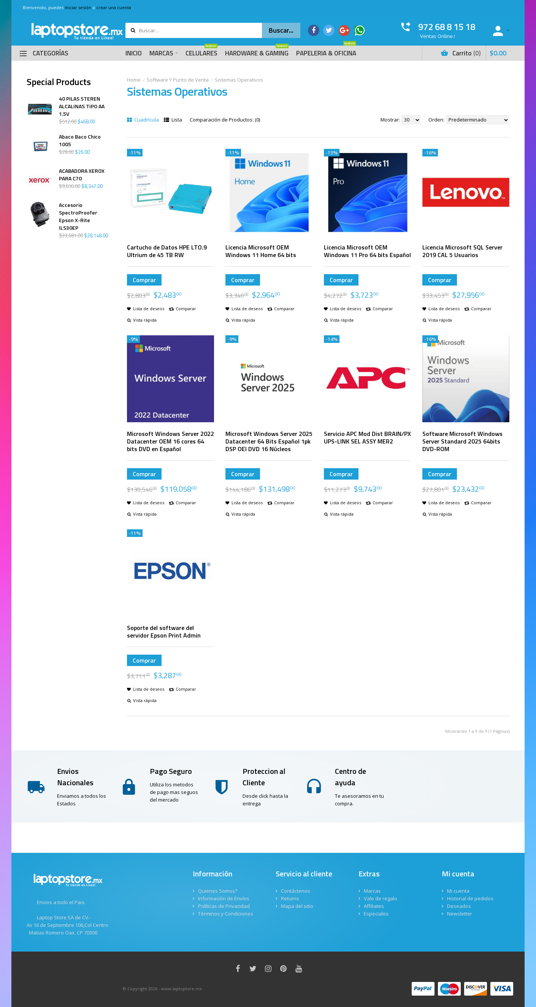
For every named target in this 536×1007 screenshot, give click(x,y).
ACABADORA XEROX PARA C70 (82, 174)
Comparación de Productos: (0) (225, 119)
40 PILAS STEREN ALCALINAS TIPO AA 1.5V (82, 106)
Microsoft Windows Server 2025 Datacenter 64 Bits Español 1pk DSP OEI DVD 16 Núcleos (268, 441)
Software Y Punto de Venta (178, 79)
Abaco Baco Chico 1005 (80, 140)
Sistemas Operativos (239, 79)
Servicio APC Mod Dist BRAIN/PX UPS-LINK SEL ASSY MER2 (367, 437)
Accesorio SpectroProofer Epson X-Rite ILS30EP (78, 216)
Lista (173, 119)
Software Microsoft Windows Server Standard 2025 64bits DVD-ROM (462, 441)
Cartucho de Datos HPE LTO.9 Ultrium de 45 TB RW (167, 251)
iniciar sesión (78, 7)
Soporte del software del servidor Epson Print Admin (164, 631)
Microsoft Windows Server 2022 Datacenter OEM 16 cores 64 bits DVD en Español (170, 441)
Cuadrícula (143, 119)
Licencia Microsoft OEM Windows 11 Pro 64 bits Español (367, 251)
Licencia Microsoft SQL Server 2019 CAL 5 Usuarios (462, 251)
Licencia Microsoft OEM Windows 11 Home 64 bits (260, 251)
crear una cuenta (113, 7)
